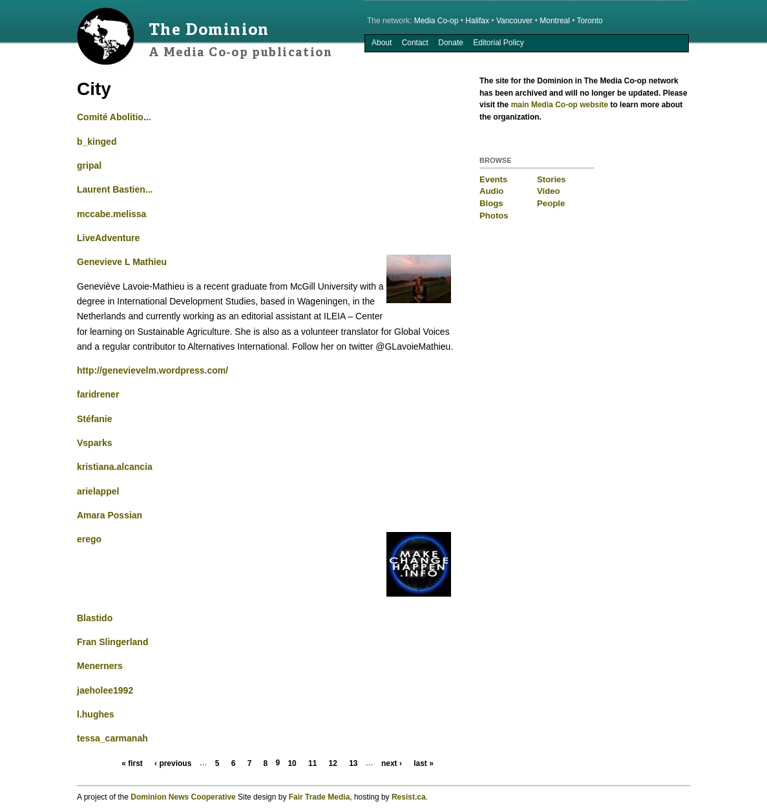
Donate (450, 42)
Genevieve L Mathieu (122, 262)
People (551, 203)
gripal (89, 165)
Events (493, 179)
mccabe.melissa (111, 214)
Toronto (590, 20)
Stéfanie (94, 419)
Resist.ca (409, 797)
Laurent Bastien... (114, 189)
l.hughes (95, 714)
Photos (494, 215)
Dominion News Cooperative (183, 797)
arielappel (98, 491)
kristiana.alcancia (114, 467)
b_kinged (96, 141)
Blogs (491, 203)
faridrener (98, 394)
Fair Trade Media (319, 797)
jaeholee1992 (105, 690)
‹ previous (172, 763)
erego (89, 539)
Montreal (555, 20)
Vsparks (94, 443)
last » (424, 763)
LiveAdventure (108, 238)
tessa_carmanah (112, 738)
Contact (415, 42)
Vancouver (514, 20)
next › (391, 763)
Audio (491, 191)
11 (312, 763)
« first (132, 763)
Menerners (100, 666)
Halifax (477, 20)
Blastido (94, 618)
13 (353, 763)
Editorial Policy (498, 42)
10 (292, 763)
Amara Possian (109, 515)
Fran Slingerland (112, 642)
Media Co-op (436, 20)
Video (548, 191)
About (382, 42)
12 (333, 763)
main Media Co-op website (560, 104)
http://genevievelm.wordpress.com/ (152, 370)
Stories (551, 179)
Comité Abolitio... (114, 117)
